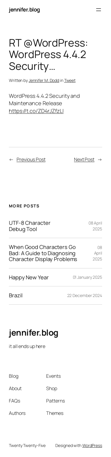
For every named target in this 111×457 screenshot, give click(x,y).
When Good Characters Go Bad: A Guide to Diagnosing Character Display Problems (43, 253)
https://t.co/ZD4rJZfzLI (36, 110)
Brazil (15, 295)
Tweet (70, 80)
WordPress (92, 445)
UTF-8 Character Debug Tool (30, 226)
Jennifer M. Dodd (44, 80)
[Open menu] (98, 9)
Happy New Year (29, 277)
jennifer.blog (24, 9)
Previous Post (31, 159)
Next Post (84, 159)
